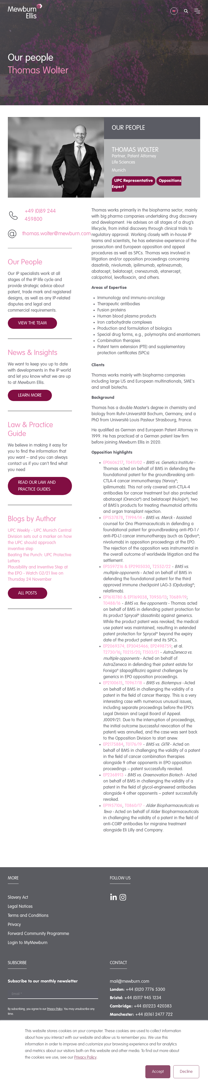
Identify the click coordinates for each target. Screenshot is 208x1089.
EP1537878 (113, 518)
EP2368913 (113, 775)
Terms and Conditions (28, 915)
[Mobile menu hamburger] (197, 11)
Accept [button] (158, 1072)
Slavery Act (18, 897)
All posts (27, 593)
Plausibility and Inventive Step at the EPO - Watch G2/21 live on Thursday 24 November (38, 573)
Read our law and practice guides (37, 486)
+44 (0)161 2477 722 (154, 1014)
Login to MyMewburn (27, 943)
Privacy (14, 925)
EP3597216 (113, 567)
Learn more (30, 395)
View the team (32, 323)
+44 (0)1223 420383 (153, 1006)
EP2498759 (161, 646)
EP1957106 (112, 806)
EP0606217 (113, 463)
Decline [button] (186, 1072)
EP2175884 (113, 744)
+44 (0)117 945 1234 (142, 998)
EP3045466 (137, 646)
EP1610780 (112, 597)
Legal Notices (20, 906)
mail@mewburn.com (129, 981)
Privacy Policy (85, 1057)
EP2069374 (113, 646)
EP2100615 (113, 683)
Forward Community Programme (38, 934)
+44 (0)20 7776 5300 (145, 989)
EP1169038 (137, 597)
